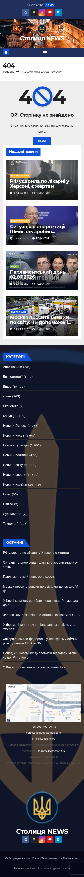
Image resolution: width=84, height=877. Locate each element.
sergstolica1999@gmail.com (43, 732)
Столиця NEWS (42, 38)
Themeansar (70, 858)
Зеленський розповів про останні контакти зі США (41, 615)
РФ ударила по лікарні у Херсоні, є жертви (39, 183)
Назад (42, 140)
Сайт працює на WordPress (22, 858)
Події (7, 494)
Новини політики (15, 455)
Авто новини (12, 367)
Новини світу (18, 312)
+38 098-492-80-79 (43, 726)
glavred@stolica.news (51, 750)
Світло (8, 504)
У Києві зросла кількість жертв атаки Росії (35, 667)
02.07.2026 (22, 193)
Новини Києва (13, 435)
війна (7, 396)
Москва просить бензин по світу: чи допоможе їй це (40, 322)
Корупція (9, 416)
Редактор (41, 193)
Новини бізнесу (15, 426)
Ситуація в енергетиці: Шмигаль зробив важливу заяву (37, 231)
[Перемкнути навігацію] (45, 52)
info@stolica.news (43, 738)
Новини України (20, 176)
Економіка (10, 406)
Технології (10, 524)
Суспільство (12, 514)
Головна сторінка (24, 868)
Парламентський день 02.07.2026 (37, 274)
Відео (14, 266)
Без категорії (13, 377)
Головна (8, 71)
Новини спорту (14, 475)
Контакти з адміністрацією (54, 868)
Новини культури (16, 445)
